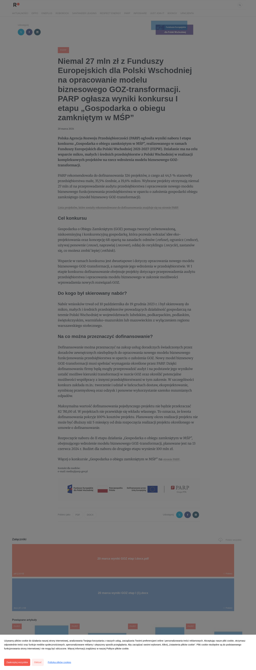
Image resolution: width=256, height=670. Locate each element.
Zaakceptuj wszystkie (17, 662)
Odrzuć (37, 662)
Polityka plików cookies (59, 662)
